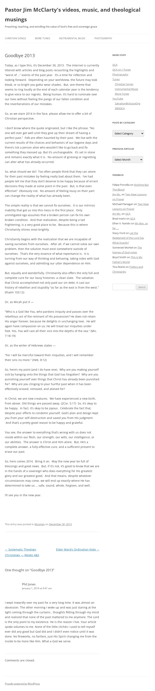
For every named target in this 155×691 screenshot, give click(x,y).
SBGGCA (120, 108)
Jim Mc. (116, 194)
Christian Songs (15, 38)
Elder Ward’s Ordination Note (77, 549)
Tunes (116, 79)
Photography (103, 38)
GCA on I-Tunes (121, 69)
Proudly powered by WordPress (22, 683)
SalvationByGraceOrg (127, 103)
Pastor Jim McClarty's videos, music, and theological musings (72, 14)
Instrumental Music (72, 38)
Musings (40, 524)
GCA (114, 65)
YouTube (117, 98)
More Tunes (42, 38)
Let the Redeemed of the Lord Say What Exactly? (128, 237)
